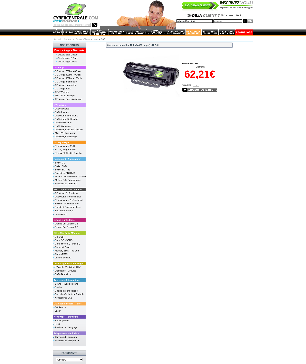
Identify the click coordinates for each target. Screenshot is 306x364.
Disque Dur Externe (64, 220)
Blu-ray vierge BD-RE (65, 149)
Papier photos (62, 320)
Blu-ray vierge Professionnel (69, 200)
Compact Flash (62, 247)
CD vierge (59, 67)
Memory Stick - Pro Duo (67, 250)
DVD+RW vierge (63, 122)
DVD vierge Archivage (66, 136)
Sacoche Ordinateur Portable (69, 294)
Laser (95, 39)
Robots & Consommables (67, 207)
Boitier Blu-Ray (62, 169)
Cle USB (59, 237)
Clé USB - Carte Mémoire (67, 233)
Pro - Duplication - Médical (68, 189)
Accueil (57, 39)
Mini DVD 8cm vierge (65, 133)
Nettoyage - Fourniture (66, 317)
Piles (57, 324)
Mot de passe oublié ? (231, 15)
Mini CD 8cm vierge (65, 95)
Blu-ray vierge (61, 142)
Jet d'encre (60, 307)
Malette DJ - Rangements (67, 180)
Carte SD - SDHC (64, 240)
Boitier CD (60, 162)
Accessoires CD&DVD (66, 183)
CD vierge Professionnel (67, 193)
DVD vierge (60, 105)
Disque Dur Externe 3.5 (66, 227)
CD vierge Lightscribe (65, 85)
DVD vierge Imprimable (66, 115)
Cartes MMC (61, 254)
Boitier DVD (61, 166)
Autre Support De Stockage (68, 263)
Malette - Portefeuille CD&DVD (70, 176)
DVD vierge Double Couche (69, 129)
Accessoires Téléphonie (67, 340)
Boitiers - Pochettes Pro (67, 203)
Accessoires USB (63, 297)
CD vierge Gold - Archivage (68, 99)
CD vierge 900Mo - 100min (68, 78)
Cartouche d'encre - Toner (77, 39)
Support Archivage (64, 210)
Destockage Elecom (68, 54)
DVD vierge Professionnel (68, 196)
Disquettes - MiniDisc (65, 270)
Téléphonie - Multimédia (66, 333)
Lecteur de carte (63, 257)
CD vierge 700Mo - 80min (67, 71)
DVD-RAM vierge (63, 274)
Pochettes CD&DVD (65, 173)
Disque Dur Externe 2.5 (66, 223)
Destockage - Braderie (69, 50)
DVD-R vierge (62, 112)
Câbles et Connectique (66, 291)
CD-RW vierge (62, 92)
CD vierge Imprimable (66, 81)
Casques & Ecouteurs (66, 337)
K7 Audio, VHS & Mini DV (67, 267)
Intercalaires (61, 214)
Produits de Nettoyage (66, 327)
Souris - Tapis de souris (66, 284)
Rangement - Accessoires (67, 159)
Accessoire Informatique (67, 280)
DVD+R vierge (62, 108)
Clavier (58, 287)
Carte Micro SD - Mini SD (67, 243)
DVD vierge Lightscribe (66, 119)
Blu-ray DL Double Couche (68, 153)
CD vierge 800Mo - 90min (67, 74)
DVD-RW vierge (63, 126)
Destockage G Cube (68, 58)
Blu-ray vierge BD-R (65, 146)
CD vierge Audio (63, 88)
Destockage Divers (67, 61)
